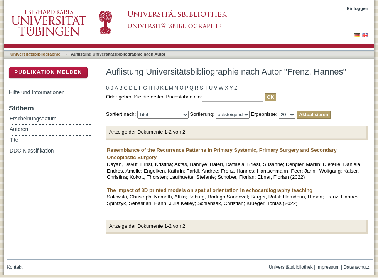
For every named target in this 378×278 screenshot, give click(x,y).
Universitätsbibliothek (291, 267)
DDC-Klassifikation (32, 151)
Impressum (328, 267)
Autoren (19, 129)
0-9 (109, 88)
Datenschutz (356, 267)
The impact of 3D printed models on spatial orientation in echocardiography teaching (209, 190)
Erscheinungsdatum (33, 119)
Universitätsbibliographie (35, 54)
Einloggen (358, 8)
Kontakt (15, 267)
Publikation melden (48, 72)
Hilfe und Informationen (37, 92)
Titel (14, 140)
